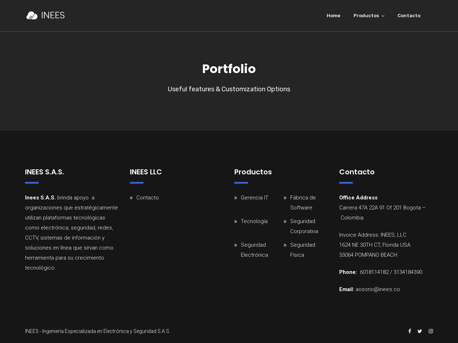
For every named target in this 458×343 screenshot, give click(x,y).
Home (333, 15)
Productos (366, 15)
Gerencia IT (254, 197)
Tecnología (254, 221)
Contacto (409, 15)
